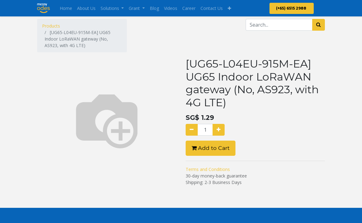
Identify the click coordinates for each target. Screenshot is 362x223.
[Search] (318, 25)
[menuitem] (66, 8)
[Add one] (219, 130)
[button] (229, 8)
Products (51, 26)
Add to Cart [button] (211, 148)
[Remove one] (192, 130)
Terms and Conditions (208, 169)
